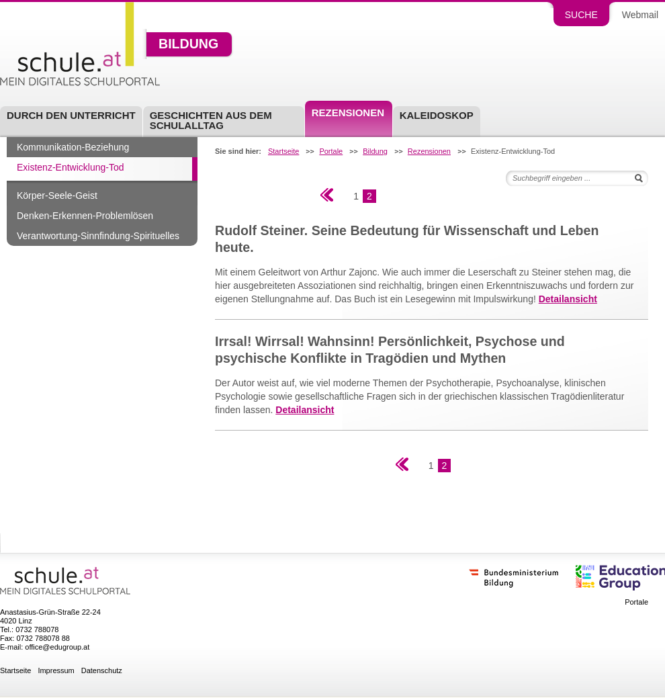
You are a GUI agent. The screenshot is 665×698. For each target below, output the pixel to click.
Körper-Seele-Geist (57, 195)
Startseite (283, 151)
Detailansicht (568, 299)
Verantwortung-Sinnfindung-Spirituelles (98, 236)
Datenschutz (101, 670)
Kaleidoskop (437, 115)
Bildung (188, 44)
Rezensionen (348, 112)
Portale (331, 151)
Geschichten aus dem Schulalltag (211, 120)
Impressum (56, 670)
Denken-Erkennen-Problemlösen (85, 215)
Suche (581, 14)
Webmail (640, 14)
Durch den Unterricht (71, 115)
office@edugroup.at (57, 647)
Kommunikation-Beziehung (73, 147)
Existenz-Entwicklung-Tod (70, 167)
